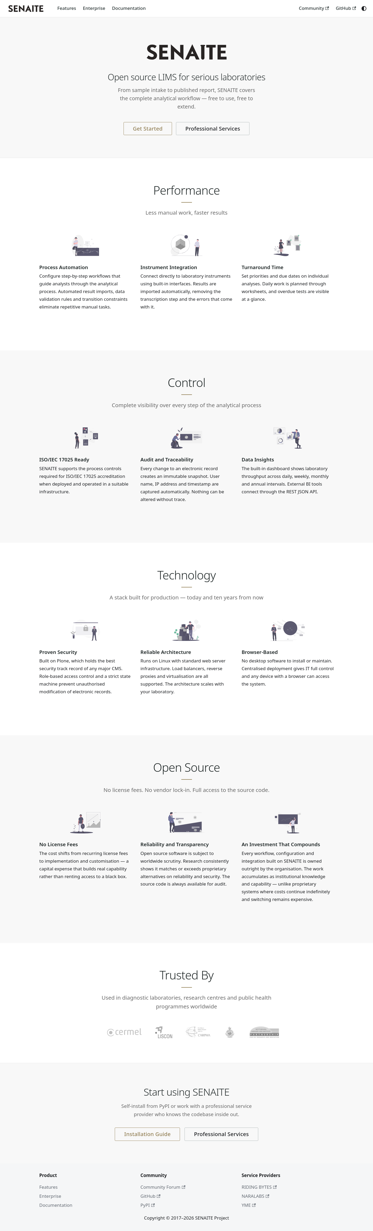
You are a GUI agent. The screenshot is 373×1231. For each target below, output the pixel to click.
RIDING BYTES (259, 1187)
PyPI (148, 1205)
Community (314, 8)
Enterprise (94, 8)
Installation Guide (147, 1134)
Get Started (148, 128)
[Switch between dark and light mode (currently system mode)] (363, 8)
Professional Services (212, 128)
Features (66, 8)
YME (249, 1205)
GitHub (346, 8)
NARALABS (255, 1196)
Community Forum (163, 1187)
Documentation (129, 8)
